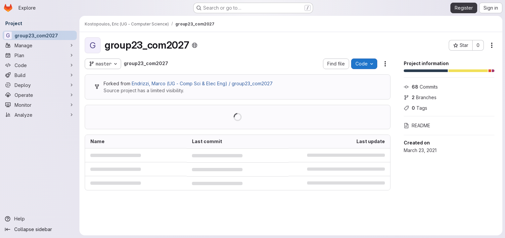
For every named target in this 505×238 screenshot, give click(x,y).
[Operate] (40, 94)
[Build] (40, 75)
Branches (420, 97)
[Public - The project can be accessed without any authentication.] (194, 45)
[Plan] (40, 55)
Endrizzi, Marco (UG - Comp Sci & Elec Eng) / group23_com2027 (202, 83)
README (417, 125)
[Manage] (40, 45)
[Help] (40, 218)
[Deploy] (40, 85)
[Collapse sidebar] (40, 229)
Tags (415, 108)
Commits (421, 87)
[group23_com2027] (40, 35)
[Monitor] (40, 104)
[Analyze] (40, 114)
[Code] (40, 65)
